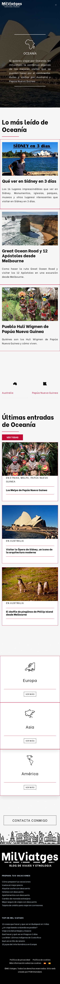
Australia (7, 392)
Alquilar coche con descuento (16, 888)
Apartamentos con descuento (16, 895)
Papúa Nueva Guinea (45, 392)
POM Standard (35, 971)
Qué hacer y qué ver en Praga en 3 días (19, 934)
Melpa (25, 477)
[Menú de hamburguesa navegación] (56, 4)
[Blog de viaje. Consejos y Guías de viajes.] (25, 4)
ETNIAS (14, 477)
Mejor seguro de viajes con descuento (19, 901)
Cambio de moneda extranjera (16, 898)
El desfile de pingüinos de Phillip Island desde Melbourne (29, 613)
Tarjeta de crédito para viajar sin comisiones (22, 905)
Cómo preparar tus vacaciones (16, 881)
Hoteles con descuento (13, 891)
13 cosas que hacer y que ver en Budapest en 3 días (25, 923)
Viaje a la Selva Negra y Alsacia (16, 930)
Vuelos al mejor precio (12, 884)
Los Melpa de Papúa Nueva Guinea (26, 490)
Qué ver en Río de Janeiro (13, 940)
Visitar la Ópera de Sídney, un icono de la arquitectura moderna (29, 550)
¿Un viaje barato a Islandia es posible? (19, 927)
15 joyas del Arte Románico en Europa (19, 944)
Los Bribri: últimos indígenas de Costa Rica (21, 937)
